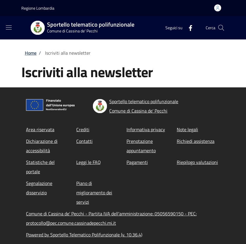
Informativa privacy (146, 129)
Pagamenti (137, 162)
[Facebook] (188, 28)
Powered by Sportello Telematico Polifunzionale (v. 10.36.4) (84, 234)
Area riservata (40, 129)
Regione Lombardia (37, 8)
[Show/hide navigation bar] (9, 27)
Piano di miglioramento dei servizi (94, 192)
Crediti (82, 129)
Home (31, 52)
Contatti (84, 141)
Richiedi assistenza (195, 141)
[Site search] (221, 27)
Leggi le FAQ (88, 162)
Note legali (187, 129)
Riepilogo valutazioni (197, 162)
